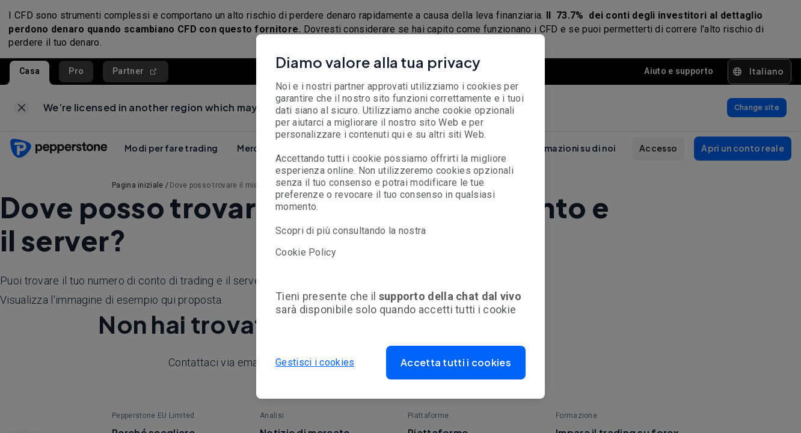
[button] (456, 362)
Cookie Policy (305, 252)
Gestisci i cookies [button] (314, 362)
